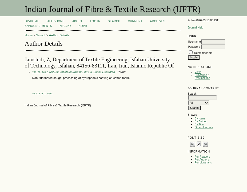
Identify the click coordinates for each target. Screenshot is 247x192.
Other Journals (204, 127)
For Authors (202, 159)
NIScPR (65, 26)
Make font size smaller (192, 144)
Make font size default (199, 144)
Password (194, 46)
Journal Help (195, 27)
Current (135, 21)
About (77, 21)
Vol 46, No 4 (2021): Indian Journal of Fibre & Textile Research (73, 71)
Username (194, 41)
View (198, 72)
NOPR (82, 26)
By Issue (200, 118)
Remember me (203, 52)
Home (29, 35)
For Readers (202, 156)
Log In (95, 21)
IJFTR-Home (55, 21)
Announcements (38, 26)
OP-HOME (32, 21)
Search (114, 21)
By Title (199, 124)
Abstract (39, 93)
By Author (201, 121)
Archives (157, 21)
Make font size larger (205, 144)
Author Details (59, 35)
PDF (50, 93)
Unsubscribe (202, 78)
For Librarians (203, 162)
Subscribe (201, 75)
